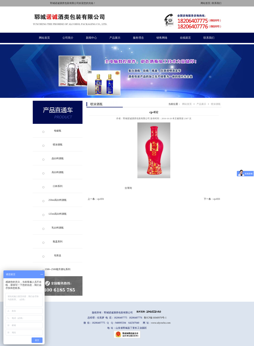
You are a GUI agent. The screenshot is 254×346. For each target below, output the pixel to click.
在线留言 (185, 37)
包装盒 (57, 255)
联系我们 (216, 3)
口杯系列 (57, 186)
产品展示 (114, 37)
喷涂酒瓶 (57, 144)
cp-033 (216, 199)
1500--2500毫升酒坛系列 (57, 269)
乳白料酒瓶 (58, 227)
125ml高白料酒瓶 (58, 214)
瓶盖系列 (57, 241)
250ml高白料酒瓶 (58, 200)
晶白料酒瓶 (58, 158)
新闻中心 (91, 37)
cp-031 (100, 199)
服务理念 (138, 37)
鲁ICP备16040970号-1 (155, 317)
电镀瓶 (57, 130)
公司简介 (67, 37)
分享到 (128, 188)
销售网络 (161, 37)
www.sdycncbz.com (161, 323)
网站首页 (205, 3)
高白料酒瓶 (58, 172)
